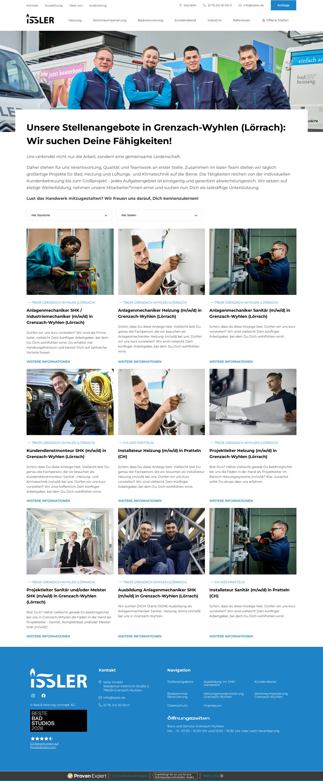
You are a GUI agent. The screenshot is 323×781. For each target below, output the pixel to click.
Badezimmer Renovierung (177, 695)
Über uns (76, 5)
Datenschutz (177, 705)
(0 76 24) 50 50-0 (217, 5)
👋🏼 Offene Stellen (275, 20)
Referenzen (241, 20)
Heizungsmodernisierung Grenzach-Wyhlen (224, 695)
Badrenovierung (150, 20)
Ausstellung (54, 5)
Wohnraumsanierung (109, 20)
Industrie (215, 20)
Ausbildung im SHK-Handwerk (220, 683)
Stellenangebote (180, 682)
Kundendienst (185, 20)
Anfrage (283, 5)
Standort (187, 5)
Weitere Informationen (48, 362)
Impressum (213, 705)
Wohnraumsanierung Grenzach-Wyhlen (271, 695)
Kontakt (32, 5)
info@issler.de (251, 5)
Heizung (75, 20)
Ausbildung (98, 5)
